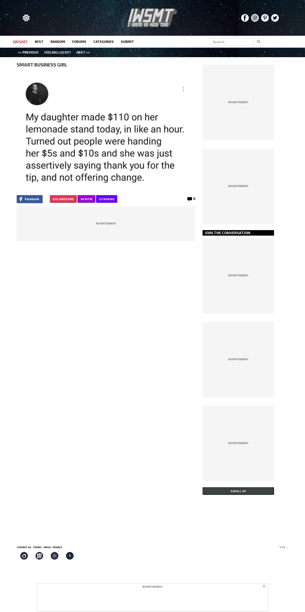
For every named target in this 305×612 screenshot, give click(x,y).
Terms (37, 547)
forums (79, 42)
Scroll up (238, 491)
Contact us (24, 547)
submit (127, 42)
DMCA (47, 547)
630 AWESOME (63, 199)
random (58, 42)
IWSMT (20, 41)
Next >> (83, 52)
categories (103, 42)
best (39, 42)
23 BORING (106, 199)
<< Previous (28, 52)
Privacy (57, 547)
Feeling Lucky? (57, 52)
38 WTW (86, 199)
